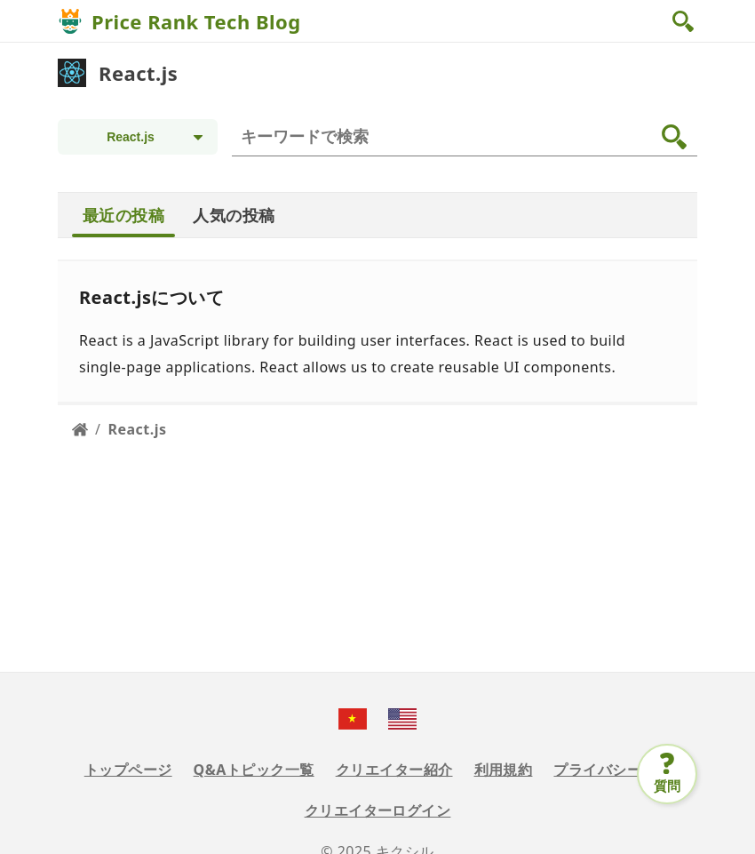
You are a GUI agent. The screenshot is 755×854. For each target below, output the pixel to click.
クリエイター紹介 (394, 769)
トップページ (128, 769)
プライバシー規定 (612, 769)
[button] (684, 21)
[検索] (468, 137)
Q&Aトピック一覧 (254, 769)
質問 (667, 785)
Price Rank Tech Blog (196, 21)
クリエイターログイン (378, 810)
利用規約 (503, 769)
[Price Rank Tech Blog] (70, 21)
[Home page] (80, 429)
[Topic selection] (138, 137)
